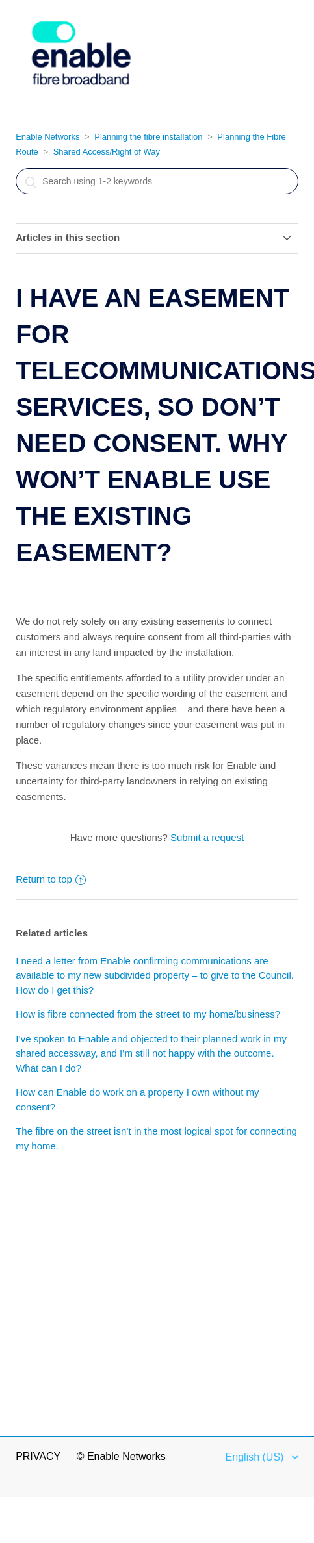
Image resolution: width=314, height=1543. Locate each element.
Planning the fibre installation (148, 137)
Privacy (38, 1456)
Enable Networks (47, 137)
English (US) (256, 1456)
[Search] (157, 181)
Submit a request (207, 837)
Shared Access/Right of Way (106, 152)
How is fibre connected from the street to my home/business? (148, 1014)
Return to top (51, 878)
